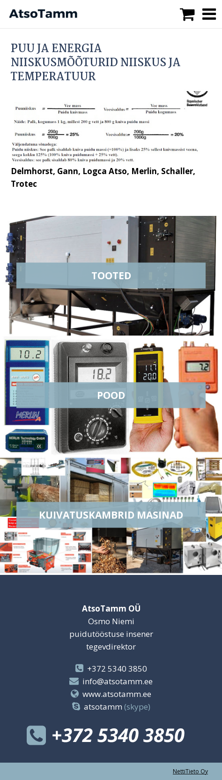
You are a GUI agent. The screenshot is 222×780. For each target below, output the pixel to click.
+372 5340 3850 (117, 668)
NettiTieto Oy (190, 771)
